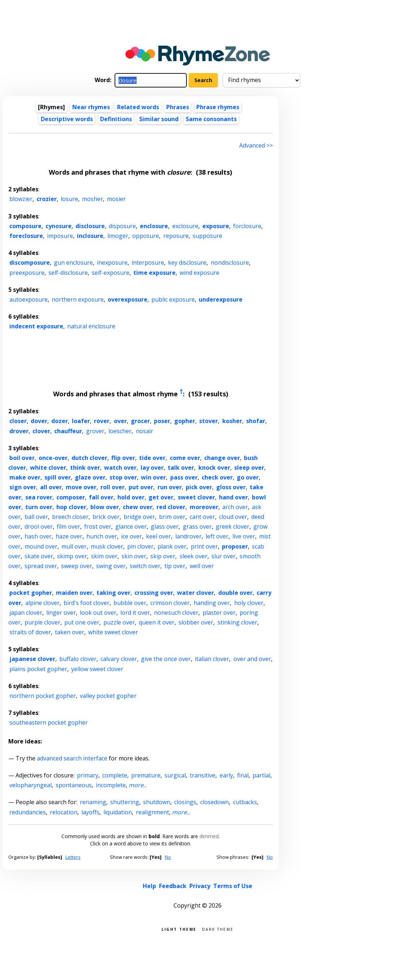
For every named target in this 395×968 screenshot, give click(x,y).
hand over (233, 497)
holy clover (248, 603)
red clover (170, 507)
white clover (48, 468)
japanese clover (32, 659)
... (138, 785)
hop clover (71, 507)
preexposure (26, 273)
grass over (197, 526)
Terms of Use (232, 886)
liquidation (117, 812)
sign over (22, 487)
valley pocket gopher (108, 696)
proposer (235, 546)
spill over (57, 477)
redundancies (27, 812)
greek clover (232, 526)
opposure (145, 236)
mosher (92, 199)
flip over (123, 458)
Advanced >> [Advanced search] (256, 145)
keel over (158, 536)
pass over (184, 477)
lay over (152, 468)
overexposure (127, 299)
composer (70, 497)
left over (217, 536)
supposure (207, 236)
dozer (59, 421)
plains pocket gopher (38, 669)
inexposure (112, 262)
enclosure (154, 226)
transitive (202, 775)
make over (24, 477)
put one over (81, 622)
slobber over (196, 622)
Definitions (116, 119)
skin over (133, 556)
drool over (39, 526)
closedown (214, 802)
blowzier (21, 199)
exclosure (185, 226)
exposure (215, 226)
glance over (131, 526)
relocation (63, 812)
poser (162, 421)
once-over (53, 458)
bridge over (139, 517)
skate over (39, 556)
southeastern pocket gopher (48, 722)
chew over (138, 507)
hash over (38, 536)
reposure (176, 236)
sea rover (38, 497)
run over (170, 487)
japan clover (25, 613)
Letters (73, 857)
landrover (188, 536)
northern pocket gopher (42, 696)
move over (81, 487)
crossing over (153, 593)
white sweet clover (113, 632)
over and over (252, 659)
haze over (69, 536)
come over (185, 458)
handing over (212, 603)
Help (149, 886)
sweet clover (196, 497)
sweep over (76, 566)
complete (114, 775)
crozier (47, 199)
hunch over (101, 536)
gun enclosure (73, 262)
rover (102, 421)
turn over (38, 507)
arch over (235, 507)
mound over (41, 546)
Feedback (172, 886)
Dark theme (217, 928)
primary (87, 775)
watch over (120, 468)
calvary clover (118, 659)
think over (85, 468)
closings (185, 802)
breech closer (70, 517)
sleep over (249, 468)
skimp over (72, 556)
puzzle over (119, 622)
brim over (172, 517)
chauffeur (68, 431)
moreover (204, 507)
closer (18, 421)
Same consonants (211, 119)
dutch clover (89, 458)
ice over (131, 536)
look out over (98, 613)
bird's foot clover (87, 603)
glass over (165, 526)
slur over (223, 556)
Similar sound (159, 119)
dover (39, 421)
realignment (152, 812)
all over (51, 487)
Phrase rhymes (217, 107)
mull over (74, 546)
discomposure (29, 262)
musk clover (107, 546)
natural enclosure (91, 326)
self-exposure (110, 273)
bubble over (129, 603)
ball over (36, 517)
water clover (195, 593)
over (120, 421)
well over (202, 566)
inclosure (90, 236)
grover (95, 431)
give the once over (166, 659)
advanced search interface (72, 758)
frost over (97, 526)
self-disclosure (68, 273)
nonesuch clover (176, 613)
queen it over (157, 622)
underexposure (220, 299)
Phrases (177, 107)
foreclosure (26, 236)
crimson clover (170, 603)
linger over (61, 613)
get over (161, 497)
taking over (113, 593)
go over (248, 477)
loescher (120, 431)
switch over (145, 566)
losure (69, 199)
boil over (22, 458)
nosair (144, 431)
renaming (93, 802)
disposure (122, 226)
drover (19, 431)
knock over (214, 468)
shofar (255, 421)
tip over (174, 566)
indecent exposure (36, 326)
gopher (184, 421)
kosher (232, 421)
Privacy (199, 886)
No (168, 857)
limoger (117, 236)
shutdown (156, 802)
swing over (111, 566)
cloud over (233, 517)
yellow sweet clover (97, 669)
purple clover (42, 622)
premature (145, 775)
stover (208, 421)
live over (243, 536)
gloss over (231, 487)
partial (261, 775)
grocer (140, 421)
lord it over (135, 613)
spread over (41, 566)
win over (153, 477)
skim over (104, 556)
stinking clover (237, 622)
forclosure (247, 226)
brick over (106, 517)
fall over (101, 497)
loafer (81, 421)
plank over (172, 546)
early (226, 775)
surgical (175, 775)
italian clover (212, 659)
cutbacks (245, 802)
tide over (152, 458)
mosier (116, 199)
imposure (60, 236)
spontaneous (74, 785)
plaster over (219, 613)
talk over (181, 468)
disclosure (90, 226)
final (243, 775)
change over (222, 458)
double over (235, 593)
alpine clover (42, 603)
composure (25, 226)
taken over (69, 632)
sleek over (193, 556)
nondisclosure (230, 262)
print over (204, 546)
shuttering (124, 802)
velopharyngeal (30, 785)
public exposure (173, 299)
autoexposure (28, 299)
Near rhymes (91, 107)
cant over (202, 517)
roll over (112, 487)
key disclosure (187, 262)
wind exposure (199, 273)
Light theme (179, 928)
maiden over (74, 593)
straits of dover (30, 632)
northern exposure (78, 299)
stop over (123, 477)
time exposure (154, 273)
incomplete (111, 785)
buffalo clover (77, 659)
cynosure (59, 226)
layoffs (90, 812)
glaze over (90, 477)
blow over (104, 507)
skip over (162, 556)
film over (68, 526)
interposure (148, 262)
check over (217, 477)
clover (41, 431)
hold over (131, 497)
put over (141, 487)
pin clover (140, 546)
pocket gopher (30, 593)
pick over (199, 487)
